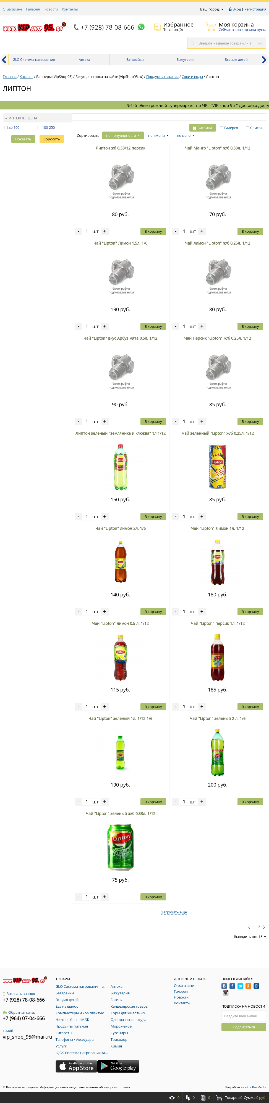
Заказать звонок (19, 993)
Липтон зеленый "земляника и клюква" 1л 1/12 (120, 433)
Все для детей (236, 59)
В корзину (153, 231)
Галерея (33, 9)
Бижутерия (186, 59)
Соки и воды (192, 76)
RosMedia (259, 1087)
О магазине (12, 9)
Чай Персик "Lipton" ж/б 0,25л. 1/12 (217, 338)
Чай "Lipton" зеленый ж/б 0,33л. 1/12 (120, 813)
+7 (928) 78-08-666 (107, 27)
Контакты (70, 9)
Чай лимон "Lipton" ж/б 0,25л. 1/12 (217, 243)
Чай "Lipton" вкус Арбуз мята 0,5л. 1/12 (120, 338)
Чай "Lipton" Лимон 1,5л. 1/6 (120, 243)
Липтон (212, 76)
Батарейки (135, 59)
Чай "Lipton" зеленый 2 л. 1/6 (218, 718)
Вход (237, 9)
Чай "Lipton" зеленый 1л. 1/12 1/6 (120, 718)
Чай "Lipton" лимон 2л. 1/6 (120, 528)
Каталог (26, 76)
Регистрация (255, 9)
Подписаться (244, 1027)
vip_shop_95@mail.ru (27, 1036)
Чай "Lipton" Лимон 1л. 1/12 (217, 528)
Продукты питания (162, 76)
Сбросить (51, 139)
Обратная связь (19, 1012)
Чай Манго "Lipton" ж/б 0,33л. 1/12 (217, 148)
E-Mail (8, 1030)
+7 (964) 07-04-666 (24, 1018)
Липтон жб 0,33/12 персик (120, 148)
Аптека (84, 59)
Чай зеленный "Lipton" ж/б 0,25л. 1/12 (218, 433)
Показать (23, 139)
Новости (51, 9)
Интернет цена (21, 118)
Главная (10, 76)
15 (262, 936)
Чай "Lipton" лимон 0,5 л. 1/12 (120, 623)
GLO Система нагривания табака (34, 61)
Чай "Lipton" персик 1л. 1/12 (218, 623)
